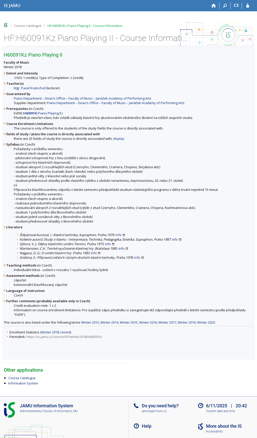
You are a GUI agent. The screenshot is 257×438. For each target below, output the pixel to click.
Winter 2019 (187, 322)
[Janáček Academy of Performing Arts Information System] (12, 5)
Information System (23, 383)
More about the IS (224, 426)
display (118, 138)
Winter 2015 (129, 322)
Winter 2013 (90, 322)
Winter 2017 (167, 322)
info (118, 235)
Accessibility (214, 431)
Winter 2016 (148, 322)
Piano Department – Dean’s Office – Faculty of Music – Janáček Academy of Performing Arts (82, 98)
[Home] (213, 6)
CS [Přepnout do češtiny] (236, 5)
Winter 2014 (109, 322)
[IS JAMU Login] (247, 6)
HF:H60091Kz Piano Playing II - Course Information (84, 25)
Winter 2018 (50, 332)
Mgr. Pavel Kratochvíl (29, 88)
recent (65, 332)
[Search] (225, 6)
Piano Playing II (42, 113)
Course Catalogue (27, 25)
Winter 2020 (206, 322)
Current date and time (220, 411)
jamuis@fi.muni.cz (154, 411)
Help (146, 426)
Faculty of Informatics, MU (60, 411)
